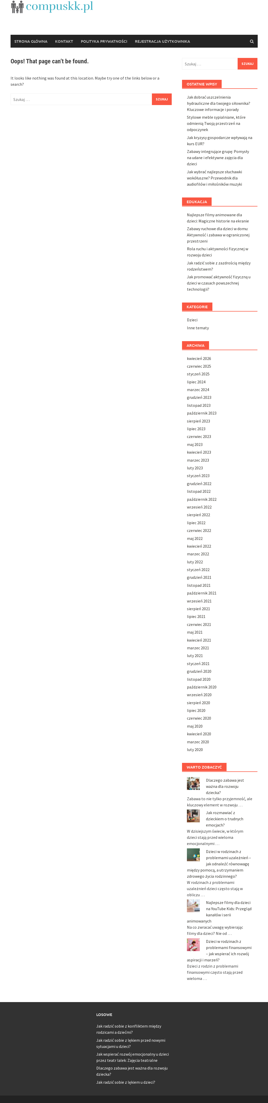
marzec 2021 (198, 647)
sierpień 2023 (198, 421)
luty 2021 (195, 655)
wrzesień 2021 (199, 601)
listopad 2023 (199, 405)
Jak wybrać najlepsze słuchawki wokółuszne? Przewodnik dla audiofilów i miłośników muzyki (214, 178)
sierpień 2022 (198, 514)
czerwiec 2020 (199, 718)
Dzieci (192, 319)
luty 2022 (195, 561)
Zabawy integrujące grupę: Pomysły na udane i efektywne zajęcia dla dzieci (218, 157)
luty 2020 (195, 749)
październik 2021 (202, 593)
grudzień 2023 (199, 397)
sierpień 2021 (198, 608)
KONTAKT (64, 41)
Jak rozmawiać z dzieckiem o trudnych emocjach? (224, 819)
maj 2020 (195, 726)
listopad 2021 (199, 585)
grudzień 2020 (199, 671)
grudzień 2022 (199, 483)
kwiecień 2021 (199, 640)
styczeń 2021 (198, 663)
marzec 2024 (198, 389)
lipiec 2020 (196, 710)
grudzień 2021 (199, 577)
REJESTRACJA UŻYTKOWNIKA (162, 41)
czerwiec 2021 (199, 624)
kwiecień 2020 (199, 733)
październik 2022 (202, 499)
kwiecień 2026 (199, 358)
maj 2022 (195, 538)
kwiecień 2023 (199, 452)
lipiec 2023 (196, 428)
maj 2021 (195, 632)
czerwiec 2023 (199, 436)
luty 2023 (195, 467)
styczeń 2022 (198, 569)
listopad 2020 (199, 679)
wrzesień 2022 (199, 507)
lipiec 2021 (196, 616)
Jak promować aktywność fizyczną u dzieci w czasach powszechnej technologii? (218, 283)
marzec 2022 (198, 553)
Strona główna (30, 41)
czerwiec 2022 (199, 530)
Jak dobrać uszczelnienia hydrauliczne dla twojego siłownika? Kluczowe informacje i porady (218, 103)
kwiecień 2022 (199, 546)
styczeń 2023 (198, 475)
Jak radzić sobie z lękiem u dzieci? (125, 1082)
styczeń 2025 (198, 373)
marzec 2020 (198, 741)
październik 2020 (202, 687)
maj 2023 (195, 444)
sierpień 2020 (198, 702)
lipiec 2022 (196, 522)
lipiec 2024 (196, 381)
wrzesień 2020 (199, 694)
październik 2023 (202, 413)
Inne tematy (198, 327)
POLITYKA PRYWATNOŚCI (104, 41)
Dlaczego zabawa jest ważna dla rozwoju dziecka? (225, 786)
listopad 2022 (199, 491)
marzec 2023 (198, 460)
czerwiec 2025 (199, 366)
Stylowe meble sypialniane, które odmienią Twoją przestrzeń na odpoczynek (216, 123)
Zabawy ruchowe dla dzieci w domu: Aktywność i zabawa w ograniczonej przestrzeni (218, 235)
